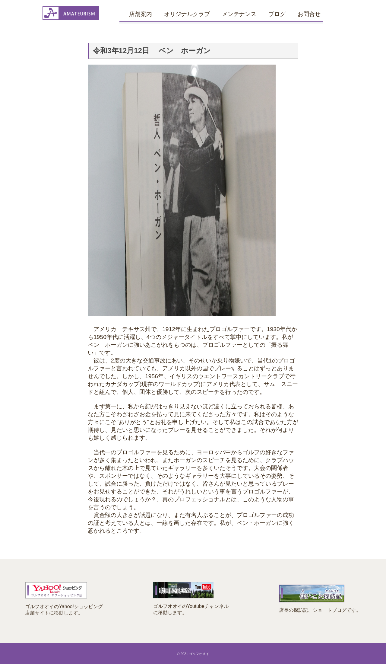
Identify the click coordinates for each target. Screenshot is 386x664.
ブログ (277, 14)
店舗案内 (140, 14)
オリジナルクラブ (187, 14)
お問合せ (309, 14)
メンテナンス (239, 14)
